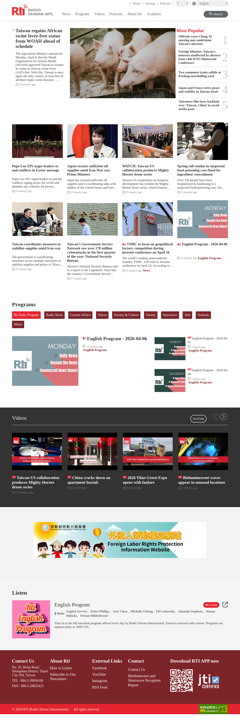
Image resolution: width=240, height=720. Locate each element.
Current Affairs (80, 315)
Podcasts (166, 3)
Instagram (99, 686)
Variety (151, 315)
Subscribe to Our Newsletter (63, 681)
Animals (203, 315)
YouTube (198, 418)
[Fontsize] (182, 3)
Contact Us (23, 666)
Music (18, 324)
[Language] (212, 3)
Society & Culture (126, 315)
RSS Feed (99, 692)
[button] (223, 416)
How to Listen (61, 673)
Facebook (99, 673)
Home (138, 3)
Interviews (170, 315)
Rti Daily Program (26, 315)
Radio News (54, 315)
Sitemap (151, 3)
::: (130, 3)
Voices (102, 315)
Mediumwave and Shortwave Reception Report (144, 685)
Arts (187, 315)
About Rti (60, 666)
